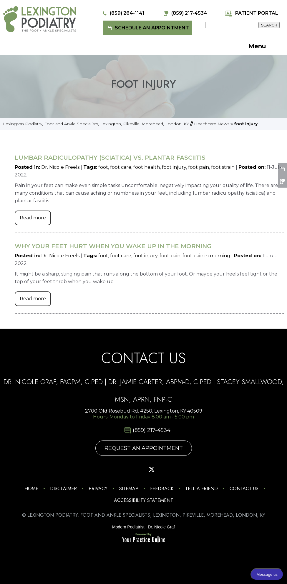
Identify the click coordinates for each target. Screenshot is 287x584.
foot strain (223, 167)
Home (31, 488)
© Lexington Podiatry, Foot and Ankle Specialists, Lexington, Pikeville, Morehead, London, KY (143, 515)
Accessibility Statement (143, 500)
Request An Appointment (143, 448)
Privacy (98, 488)
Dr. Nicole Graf (161, 527)
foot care (120, 167)
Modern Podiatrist (128, 527)
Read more (33, 218)
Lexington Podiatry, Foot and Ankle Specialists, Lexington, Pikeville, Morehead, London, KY (96, 123)
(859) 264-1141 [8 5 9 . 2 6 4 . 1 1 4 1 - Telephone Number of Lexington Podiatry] (123, 13)
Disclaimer (63, 488)
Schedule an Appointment (147, 28)
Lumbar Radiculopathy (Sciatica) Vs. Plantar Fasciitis (110, 157)
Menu (264, 46)
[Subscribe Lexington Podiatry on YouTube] (168, 469)
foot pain (198, 167)
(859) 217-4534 (184, 13)
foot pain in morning (206, 255)
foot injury (174, 167)
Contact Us (244, 488)
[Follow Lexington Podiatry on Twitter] (151, 469)
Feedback (161, 488)
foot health (146, 167)
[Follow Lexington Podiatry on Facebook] (119, 469)
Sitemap (128, 488)
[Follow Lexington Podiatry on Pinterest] (135, 469)
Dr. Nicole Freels (60, 167)
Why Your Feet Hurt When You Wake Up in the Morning (113, 246)
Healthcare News (211, 123)
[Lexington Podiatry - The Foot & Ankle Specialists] (39, 18)
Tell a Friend (201, 488)
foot (103, 167)
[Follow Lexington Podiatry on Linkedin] (184, 469)
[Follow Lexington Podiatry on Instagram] (102, 469)
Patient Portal (251, 13)
